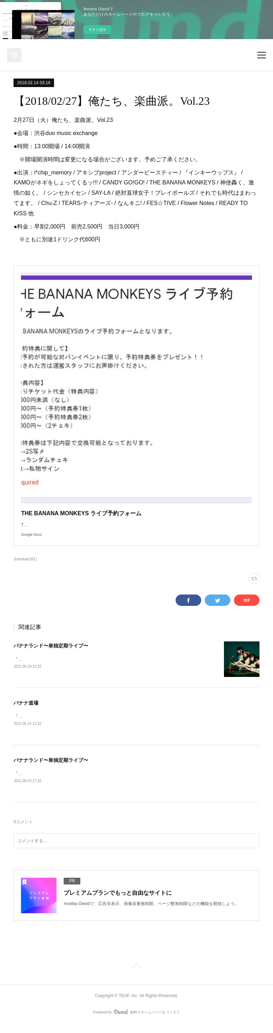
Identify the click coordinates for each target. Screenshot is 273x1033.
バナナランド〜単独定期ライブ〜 (51, 653)
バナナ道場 (26, 710)
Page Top (136, 976)
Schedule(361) (25, 566)
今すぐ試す (97, 30)
